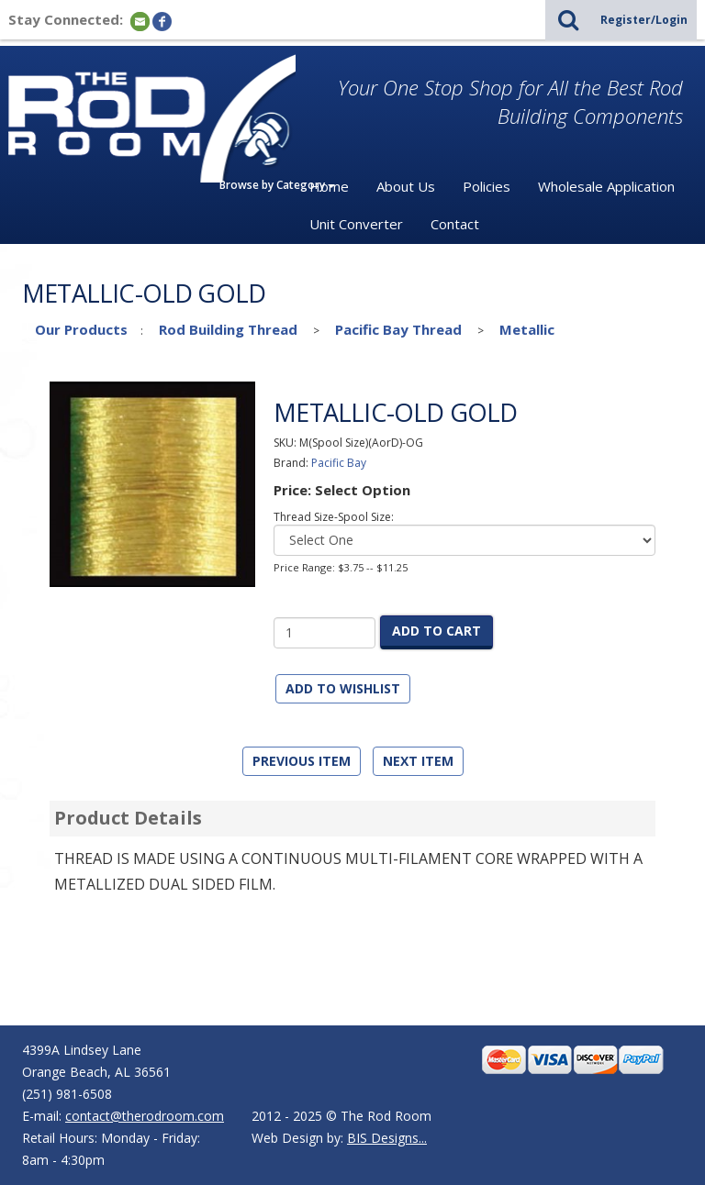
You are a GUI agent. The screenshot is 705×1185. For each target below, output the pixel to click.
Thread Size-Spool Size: (334, 517)
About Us (405, 186)
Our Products (81, 329)
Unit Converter (356, 224)
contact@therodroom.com (144, 1115)
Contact (455, 224)
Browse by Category (277, 185)
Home (329, 186)
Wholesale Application (606, 186)
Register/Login (644, 20)
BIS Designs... (387, 1137)
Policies (486, 186)
